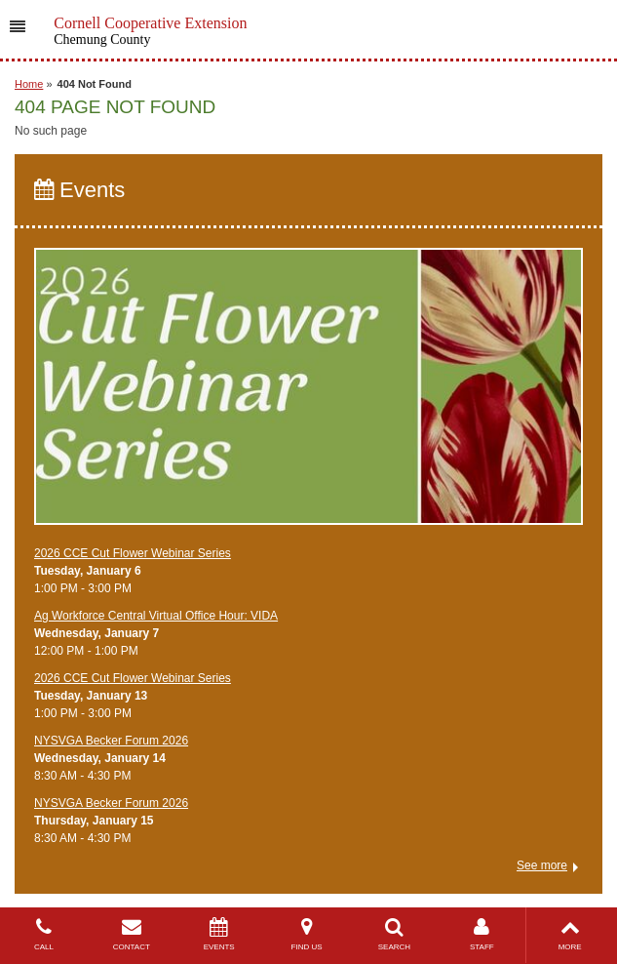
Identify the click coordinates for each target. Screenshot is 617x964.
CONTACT (132, 934)
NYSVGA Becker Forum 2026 (111, 740)
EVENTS (219, 934)
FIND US (307, 934)
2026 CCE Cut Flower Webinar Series (132, 553)
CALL (44, 934)
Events (79, 190)
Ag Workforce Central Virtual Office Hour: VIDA (156, 616)
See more (542, 865)
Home (29, 84)
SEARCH (395, 934)
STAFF (482, 934)
